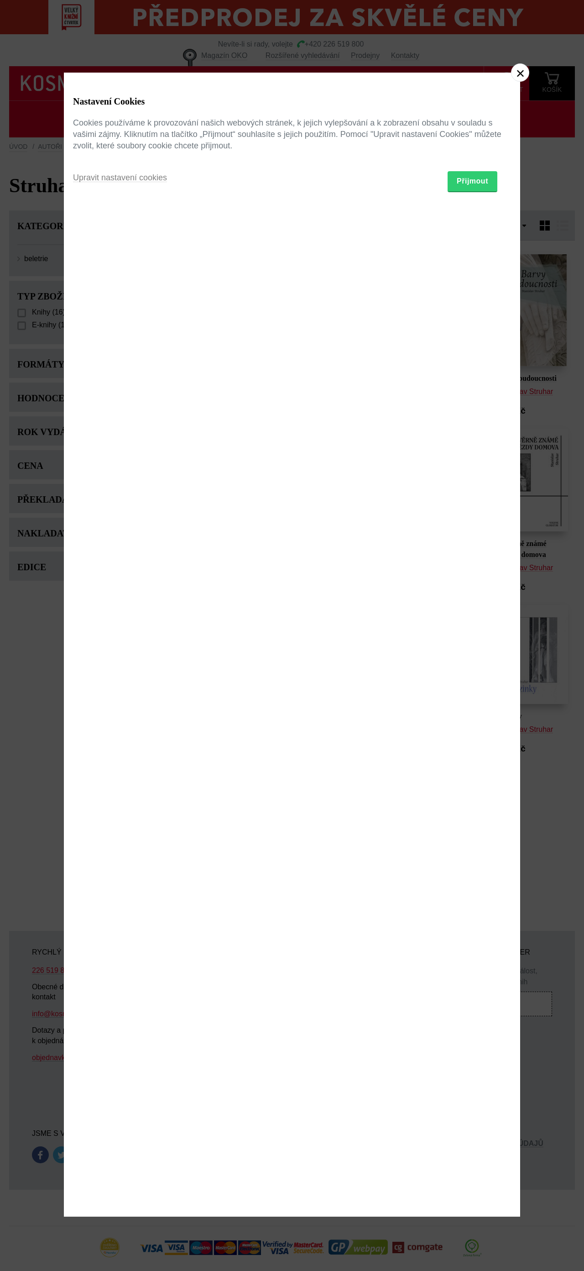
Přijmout (472, 689)
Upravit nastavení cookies (120, 685)
